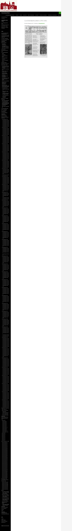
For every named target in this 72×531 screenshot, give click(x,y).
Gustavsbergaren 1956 (5, 223)
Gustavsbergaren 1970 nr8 (5, 346)
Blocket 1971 (3, 435)
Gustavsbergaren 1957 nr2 (5, 233)
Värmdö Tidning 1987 (4, 456)
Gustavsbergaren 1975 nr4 (5, 388)
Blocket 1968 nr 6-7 (4, 427)
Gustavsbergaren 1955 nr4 (5, 220)
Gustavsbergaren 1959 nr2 (5, 249)
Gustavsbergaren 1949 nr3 (5, 171)
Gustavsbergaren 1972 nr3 (5, 361)
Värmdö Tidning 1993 (4, 463)
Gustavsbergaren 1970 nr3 (5, 340)
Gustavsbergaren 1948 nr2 (5, 162)
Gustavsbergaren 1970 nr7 (5, 345)
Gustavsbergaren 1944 (5, 127)
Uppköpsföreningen (4, 62)
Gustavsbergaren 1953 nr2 (5, 202)
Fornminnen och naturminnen (5, 39)
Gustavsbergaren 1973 (5, 367)
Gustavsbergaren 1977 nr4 (5, 404)
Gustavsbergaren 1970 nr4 (5, 341)
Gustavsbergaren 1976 (5, 391)
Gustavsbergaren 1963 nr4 (5, 284)
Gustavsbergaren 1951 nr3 (5, 187)
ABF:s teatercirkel (4, 409)
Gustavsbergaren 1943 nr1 (5, 120)
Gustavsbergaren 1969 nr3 (5, 330)
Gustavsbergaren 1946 (5, 143)
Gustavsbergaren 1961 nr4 (5, 268)
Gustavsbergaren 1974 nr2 (5, 377)
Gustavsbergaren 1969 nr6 (5, 334)
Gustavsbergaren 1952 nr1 (5, 193)
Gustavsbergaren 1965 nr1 (5, 296)
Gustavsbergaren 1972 (5, 357)
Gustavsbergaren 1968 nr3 (5, 322)
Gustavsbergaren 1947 (5, 151)
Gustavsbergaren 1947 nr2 (5, 154)
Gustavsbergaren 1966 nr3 (5, 306)
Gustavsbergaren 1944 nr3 (5, 130)
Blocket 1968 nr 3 (4, 423)
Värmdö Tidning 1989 (4, 458)
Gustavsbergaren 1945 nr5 (5, 141)
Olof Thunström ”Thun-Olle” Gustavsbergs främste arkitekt (5, 79)
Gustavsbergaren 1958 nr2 (5, 241)
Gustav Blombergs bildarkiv (5, 497)
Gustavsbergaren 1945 (5, 135)
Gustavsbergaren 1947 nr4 (5, 156)
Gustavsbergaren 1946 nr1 (5, 144)
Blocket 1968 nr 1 (4, 421)
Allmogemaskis (4, 411)
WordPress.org (3, 522)
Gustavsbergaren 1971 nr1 (5, 348)
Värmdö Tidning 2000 (4, 471)
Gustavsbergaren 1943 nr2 (5, 121)
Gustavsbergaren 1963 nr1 (5, 280)
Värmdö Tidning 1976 (4, 443)
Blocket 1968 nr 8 (4, 428)
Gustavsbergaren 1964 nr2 (5, 289)
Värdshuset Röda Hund (5, 412)
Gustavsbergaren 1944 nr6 (5, 134)
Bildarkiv (2, 490)
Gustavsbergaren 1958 (5, 239)
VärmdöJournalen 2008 (5, 484)
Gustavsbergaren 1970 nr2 (5, 339)
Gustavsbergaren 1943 (5, 119)
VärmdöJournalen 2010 (5, 486)
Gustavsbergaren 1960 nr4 (5, 260)
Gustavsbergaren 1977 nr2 (5, 402)
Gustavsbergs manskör (4, 478)
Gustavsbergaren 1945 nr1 (5, 136)
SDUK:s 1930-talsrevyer (5, 410)
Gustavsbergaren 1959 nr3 (5, 250)
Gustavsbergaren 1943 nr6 (5, 126)
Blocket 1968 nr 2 (4, 422)
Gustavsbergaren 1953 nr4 (5, 204)
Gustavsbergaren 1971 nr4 (5, 352)
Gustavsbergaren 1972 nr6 (5, 364)
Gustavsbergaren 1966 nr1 (5, 304)
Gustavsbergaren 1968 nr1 (5, 320)
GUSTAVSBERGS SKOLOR (4, 479)
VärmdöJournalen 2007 (5, 483)
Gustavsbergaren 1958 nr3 (5, 242)
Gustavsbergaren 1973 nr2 (5, 369)
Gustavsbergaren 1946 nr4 (5, 148)
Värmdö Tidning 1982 (4, 450)
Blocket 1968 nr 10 (4, 430)
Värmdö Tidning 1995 (4, 465)
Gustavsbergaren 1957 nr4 (5, 236)
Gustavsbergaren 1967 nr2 (5, 313)
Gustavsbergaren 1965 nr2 (5, 297)
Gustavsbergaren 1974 (5, 375)
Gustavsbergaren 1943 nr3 (5, 122)
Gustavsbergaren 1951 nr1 (5, 185)
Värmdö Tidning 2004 (4, 476)
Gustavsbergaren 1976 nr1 (5, 392)
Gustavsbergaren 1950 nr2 (5, 178)
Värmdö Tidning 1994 (4, 464)
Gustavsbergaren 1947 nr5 (5, 157)
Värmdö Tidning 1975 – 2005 (5, 441)
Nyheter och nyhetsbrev (5, 60)
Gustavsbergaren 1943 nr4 (5, 123)
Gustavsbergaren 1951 (5, 184)
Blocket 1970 (3, 434)
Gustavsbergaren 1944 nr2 (5, 129)
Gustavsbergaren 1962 (5, 271)
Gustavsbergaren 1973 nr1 (5, 368)
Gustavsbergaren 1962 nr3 (5, 275)
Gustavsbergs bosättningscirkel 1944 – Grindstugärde (5, 76)
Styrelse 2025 (3, 54)
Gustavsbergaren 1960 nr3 (5, 259)
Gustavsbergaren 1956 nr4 (5, 228)
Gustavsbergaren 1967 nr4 (5, 315)
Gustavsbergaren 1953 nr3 (5, 203)
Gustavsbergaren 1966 (5, 303)
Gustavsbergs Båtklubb (4, 112)
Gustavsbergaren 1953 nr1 (5, 201)
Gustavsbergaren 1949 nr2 (5, 170)
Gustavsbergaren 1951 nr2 (5, 186)
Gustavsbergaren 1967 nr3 (5, 314)
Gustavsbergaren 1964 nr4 (5, 292)
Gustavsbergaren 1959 (5, 247)
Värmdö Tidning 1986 (4, 455)
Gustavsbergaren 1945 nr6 (5, 142)
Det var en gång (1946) (5, 413)
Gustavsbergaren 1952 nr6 (5, 198)
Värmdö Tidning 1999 (4, 470)
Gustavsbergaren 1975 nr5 (5, 389)
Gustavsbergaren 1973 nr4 (5, 371)
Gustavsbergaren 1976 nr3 (5, 395)
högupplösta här (42, 23)
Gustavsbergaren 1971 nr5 (5, 353)
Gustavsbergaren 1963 (5, 279)
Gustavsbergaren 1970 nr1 (5, 338)
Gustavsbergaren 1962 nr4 (5, 276)
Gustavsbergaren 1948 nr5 (5, 165)
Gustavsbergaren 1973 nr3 (5, 370)
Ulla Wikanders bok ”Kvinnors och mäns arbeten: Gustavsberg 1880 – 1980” (5, 86)
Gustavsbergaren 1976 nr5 (5, 397)
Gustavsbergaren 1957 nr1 (5, 232)
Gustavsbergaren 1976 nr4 (5, 396)
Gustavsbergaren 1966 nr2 (5, 305)
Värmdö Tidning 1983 (4, 451)
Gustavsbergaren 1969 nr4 (5, 331)
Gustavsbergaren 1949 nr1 (5, 169)
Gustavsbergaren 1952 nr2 (5, 194)
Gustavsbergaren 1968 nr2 (5, 321)
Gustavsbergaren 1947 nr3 (5, 155)
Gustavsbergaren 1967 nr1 (5, 312)
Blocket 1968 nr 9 (4, 429)
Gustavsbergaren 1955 (5, 215)
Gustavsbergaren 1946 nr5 (5, 149)
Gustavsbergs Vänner (5, 12)
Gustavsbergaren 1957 (5, 231)
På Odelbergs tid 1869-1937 (5, 63)
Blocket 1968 (3, 420)
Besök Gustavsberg (3, 42)
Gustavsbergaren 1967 (5, 311)
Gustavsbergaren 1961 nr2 (5, 266)
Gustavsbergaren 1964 (5, 287)
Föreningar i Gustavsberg (4, 38)
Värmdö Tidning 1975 (4, 442)
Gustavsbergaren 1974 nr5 (5, 381)
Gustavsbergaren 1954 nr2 (5, 210)
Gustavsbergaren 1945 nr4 (5, 140)
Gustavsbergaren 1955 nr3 (5, 219)
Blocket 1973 (3, 437)
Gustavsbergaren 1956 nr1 (5, 224)
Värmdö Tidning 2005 (4, 477)
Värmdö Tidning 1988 (4, 457)
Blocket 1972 (3, 436)
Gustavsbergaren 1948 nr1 (5, 161)
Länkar (2, 510)
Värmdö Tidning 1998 (4, 469)
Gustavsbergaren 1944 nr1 (5, 128)
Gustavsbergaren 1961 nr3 (5, 267)
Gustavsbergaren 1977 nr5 (5, 405)
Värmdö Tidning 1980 (4, 448)
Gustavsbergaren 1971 (5, 347)
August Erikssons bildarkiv (5, 494)
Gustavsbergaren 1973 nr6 (5, 374)
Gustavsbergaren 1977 (5, 399)
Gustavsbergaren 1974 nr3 (5, 378)
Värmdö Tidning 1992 (4, 462)
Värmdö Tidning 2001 (4, 472)
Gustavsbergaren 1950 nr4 (5, 180)
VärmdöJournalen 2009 (5, 485)
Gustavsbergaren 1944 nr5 (5, 133)
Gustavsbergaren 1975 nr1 (5, 384)
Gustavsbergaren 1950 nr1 (5, 177)
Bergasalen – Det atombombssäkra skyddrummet (4, 83)
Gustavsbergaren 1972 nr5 (5, 363)
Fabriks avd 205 (3, 49)
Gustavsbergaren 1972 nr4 (5, 362)
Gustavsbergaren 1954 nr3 (5, 211)
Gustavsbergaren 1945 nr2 (5, 137)
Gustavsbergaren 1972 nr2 (5, 360)
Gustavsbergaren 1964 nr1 (5, 288)
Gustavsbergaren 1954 (5, 207)
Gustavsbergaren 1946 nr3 (5, 147)
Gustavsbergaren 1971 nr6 (5, 354)
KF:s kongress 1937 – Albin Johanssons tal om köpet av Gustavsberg (5, 67)
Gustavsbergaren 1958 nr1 (5, 240)
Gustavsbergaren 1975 (5, 383)
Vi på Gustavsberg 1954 (5, 95)
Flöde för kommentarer (4, 521)
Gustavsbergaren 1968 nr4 (5, 323)
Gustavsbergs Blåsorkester (4, 108)
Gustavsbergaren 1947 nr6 (5, 158)
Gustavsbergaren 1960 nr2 (5, 258)
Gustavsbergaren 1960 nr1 (5, 257)
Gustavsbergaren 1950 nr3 (5, 179)
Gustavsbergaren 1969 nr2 (5, 329)
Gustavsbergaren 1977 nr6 (5, 406)
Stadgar (3, 53)
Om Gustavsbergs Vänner (4, 52)
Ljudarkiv (2, 509)
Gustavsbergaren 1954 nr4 (5, 212)
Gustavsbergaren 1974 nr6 (5, 382)
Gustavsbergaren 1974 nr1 (5, 376)
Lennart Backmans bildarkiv (5, 491)
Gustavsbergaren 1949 (5, 168)
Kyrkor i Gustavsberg (4, 109)
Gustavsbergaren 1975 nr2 (5, 385)
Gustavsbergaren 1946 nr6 (5, 150)
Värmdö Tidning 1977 (4, 444)
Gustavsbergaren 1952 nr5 (5, 197)
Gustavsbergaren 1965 (5, 295)
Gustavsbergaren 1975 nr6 (5, 390)
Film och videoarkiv (3, 508)
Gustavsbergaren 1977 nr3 (5, 403)
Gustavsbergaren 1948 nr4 (5, 164)
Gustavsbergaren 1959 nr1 (5, 248)
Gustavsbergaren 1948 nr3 (5, 163)
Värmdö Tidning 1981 (4, 449)
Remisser (3, 61)
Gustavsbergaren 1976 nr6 (5, 398)
